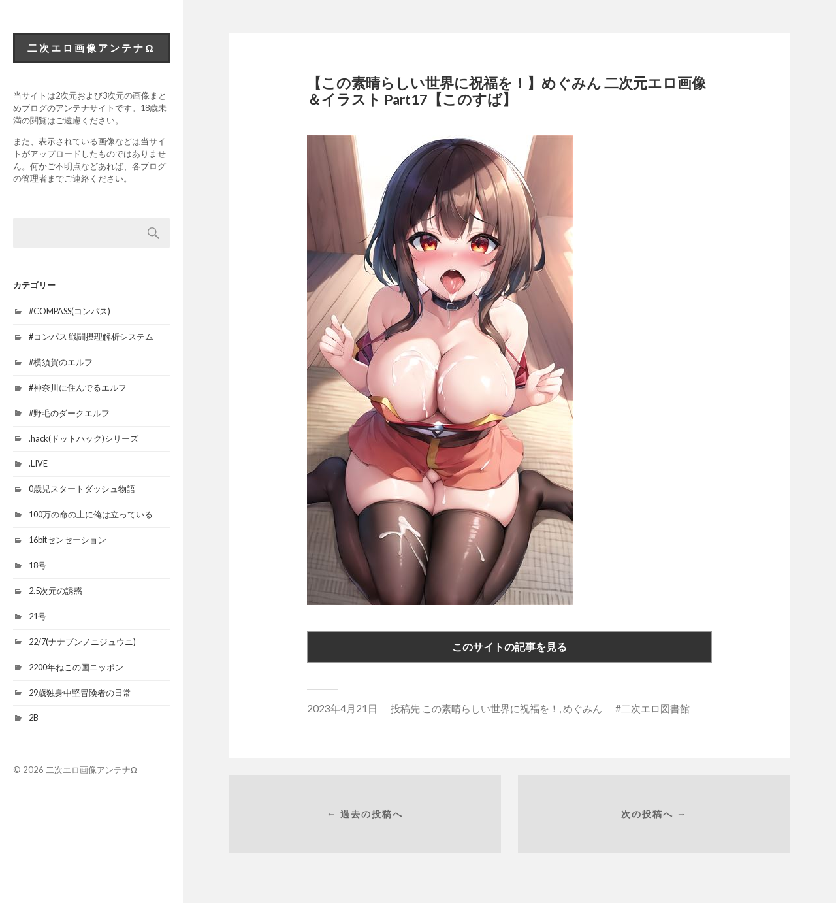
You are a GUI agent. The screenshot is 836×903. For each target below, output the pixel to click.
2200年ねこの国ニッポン (76, 667)
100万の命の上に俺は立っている (91, 514)
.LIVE (38, 463)
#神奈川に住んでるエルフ (78, 387)
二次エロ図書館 (655, 708)
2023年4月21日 (342, 708)
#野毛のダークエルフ (69, 413)
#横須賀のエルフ (61, 362)
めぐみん (582, 708)
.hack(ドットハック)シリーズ (83, 438)
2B (34, 717)
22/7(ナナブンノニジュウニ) (82, 641)
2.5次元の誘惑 (55, 590)
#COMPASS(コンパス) (69, 311)
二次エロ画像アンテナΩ (91, 48)
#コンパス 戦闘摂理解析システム (91, 336)
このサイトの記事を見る (509, 646)
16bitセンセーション (67, 539)
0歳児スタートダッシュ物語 (82, 489)
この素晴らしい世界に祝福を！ (490, 708)
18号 (37, 565)
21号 (37, 616)
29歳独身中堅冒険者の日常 (80, 692)
